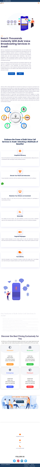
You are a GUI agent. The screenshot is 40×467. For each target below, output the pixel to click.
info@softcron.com (20, 436)
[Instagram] (18, 461)
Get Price (10, 364)
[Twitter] (14, 461)
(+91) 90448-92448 (20, 448)
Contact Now (20, 401)
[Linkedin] (22, 461)
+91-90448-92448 (7, 1)
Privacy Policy (26, 464)
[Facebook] (25, 461)
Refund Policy (32, 466)
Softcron (8, 464)
